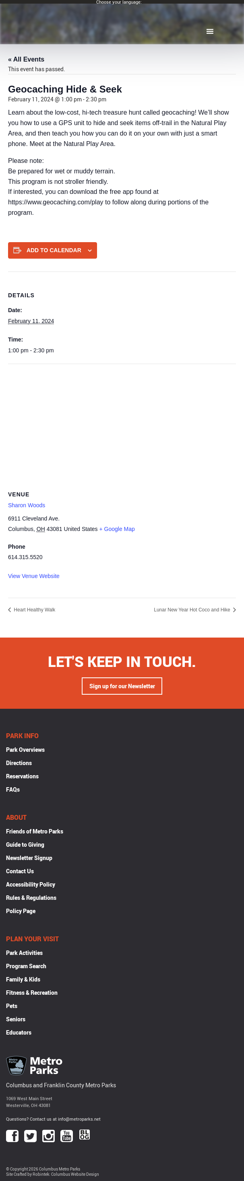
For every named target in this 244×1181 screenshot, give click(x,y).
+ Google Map (116, 529)
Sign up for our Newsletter (122, 686)
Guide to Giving (25, 844)
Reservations (22, 776)
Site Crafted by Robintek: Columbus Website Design (52, 1174)
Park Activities (24, 953)
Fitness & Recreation (32, 992)
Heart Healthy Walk (33, 610)
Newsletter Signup (29, 858)
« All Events (26, 59)
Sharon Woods (26, 505)
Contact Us (20, 871)
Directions (19, 763)
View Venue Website (34, 576)
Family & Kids (23, 979)
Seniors (15, 1019)
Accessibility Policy (30, 884)
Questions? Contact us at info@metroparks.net (53, 1119)
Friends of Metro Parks (34, 831)
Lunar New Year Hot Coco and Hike (193, 610)
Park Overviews (25, 749)
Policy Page (20, 911)
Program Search (26, 966)
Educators (18, 1032)
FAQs (13, 789)
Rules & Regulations (31, 897)
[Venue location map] (122, 422)
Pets (11, 1006)
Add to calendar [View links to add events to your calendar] (54, 250)
